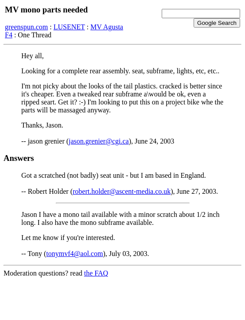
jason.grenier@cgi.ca (99, 141)
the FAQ (96, 273)
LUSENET (69, 27)
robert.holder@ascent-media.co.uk (122, 191)
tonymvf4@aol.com (74, 253)
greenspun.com (26, 27)
